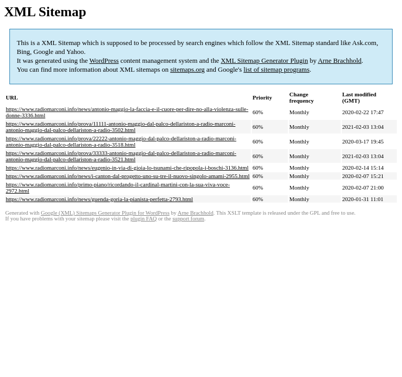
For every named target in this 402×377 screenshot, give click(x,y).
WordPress (104, 60)
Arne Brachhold (339, 60)
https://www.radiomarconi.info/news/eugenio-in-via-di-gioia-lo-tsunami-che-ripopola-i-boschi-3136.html (127, 167)
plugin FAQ (143, 218)
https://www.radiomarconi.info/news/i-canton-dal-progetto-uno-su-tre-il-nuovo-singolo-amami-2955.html (128, 176)
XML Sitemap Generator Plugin (264, 60)
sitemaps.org (187, 69)
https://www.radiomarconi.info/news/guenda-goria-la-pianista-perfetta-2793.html (99, 199)
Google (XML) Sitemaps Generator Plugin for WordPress (105, 213)
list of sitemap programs (276, 69)
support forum (188, 218)
